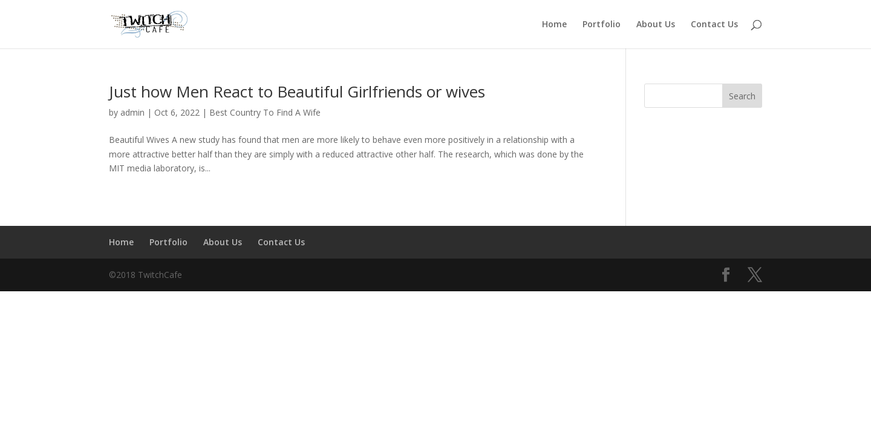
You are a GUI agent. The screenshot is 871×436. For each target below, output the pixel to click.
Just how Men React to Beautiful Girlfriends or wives (297, 91)
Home (554, 25)
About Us (655, 25)
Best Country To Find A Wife (265, 112)
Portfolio (601, 25)
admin (132, 112)
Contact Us (714, 25)
